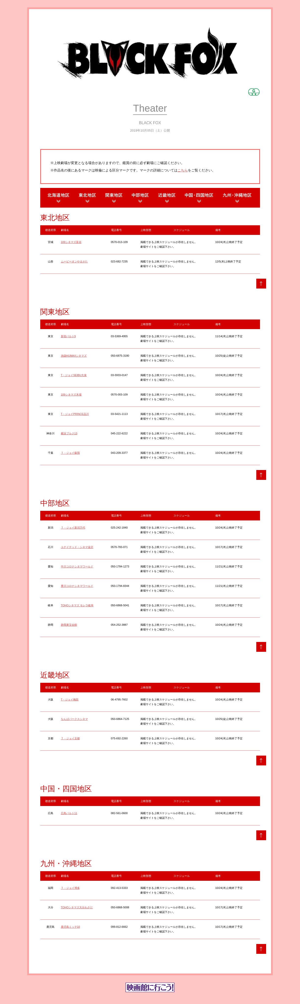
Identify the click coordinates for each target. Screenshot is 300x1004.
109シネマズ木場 (71, 394)
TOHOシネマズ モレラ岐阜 (77, 605)
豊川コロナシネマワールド (77, 585)
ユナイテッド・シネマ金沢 (77, 547)
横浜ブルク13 (69, 433)
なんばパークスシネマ (74, 718)
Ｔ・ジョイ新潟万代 (73, 527)
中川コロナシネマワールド (77, 566)
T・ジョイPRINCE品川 (75, 413)
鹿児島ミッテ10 (70, 926)
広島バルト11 (69, 813)
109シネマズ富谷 (71, 242)
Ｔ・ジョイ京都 (70, 738)
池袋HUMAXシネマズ (74, 355)
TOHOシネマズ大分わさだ (77, 907)
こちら (182, 170)
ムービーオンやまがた (74, 261)
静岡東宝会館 (69, 624)
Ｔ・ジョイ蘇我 (70, 452)
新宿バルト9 (68, 336)
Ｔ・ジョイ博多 (70, 887)
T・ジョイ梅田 (70, 699)
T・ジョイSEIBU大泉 (74, 375)
